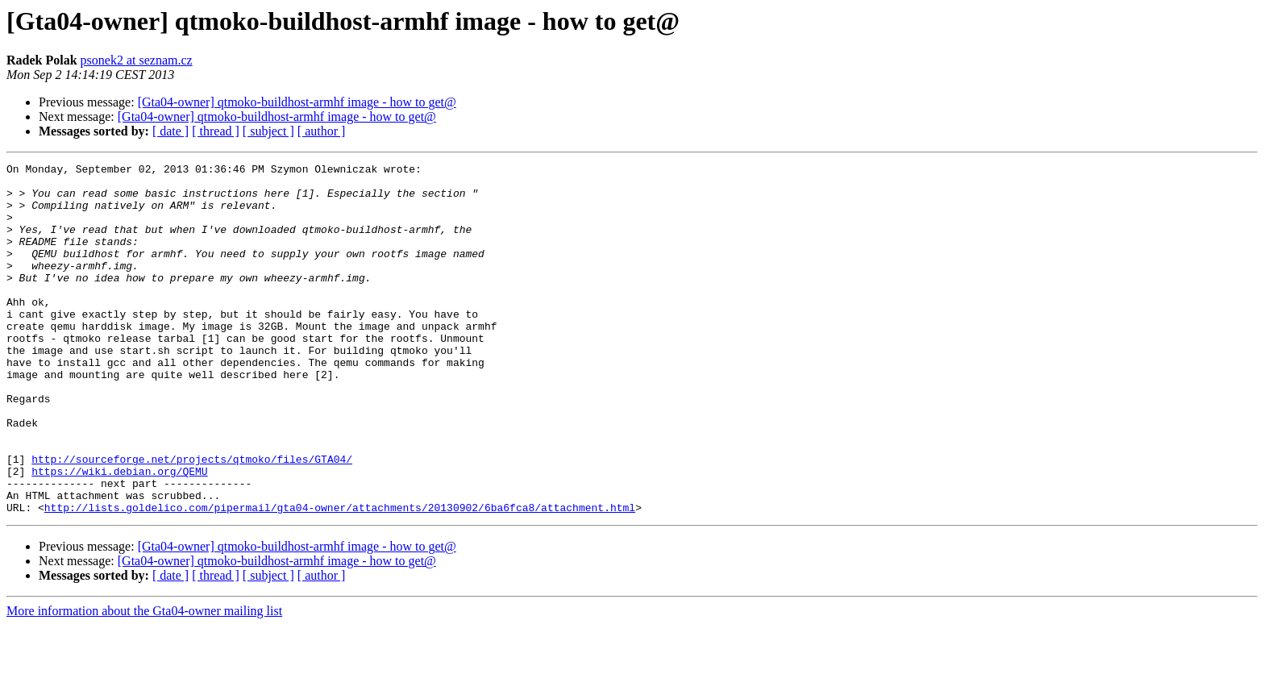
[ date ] (170, 131)
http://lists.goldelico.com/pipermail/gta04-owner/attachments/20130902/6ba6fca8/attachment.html (339, 577)
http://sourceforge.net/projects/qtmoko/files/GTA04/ (191, 519)
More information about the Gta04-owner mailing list (144, 681)
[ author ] (321, 131)
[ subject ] (268, 131)
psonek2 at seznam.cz (137, 60)
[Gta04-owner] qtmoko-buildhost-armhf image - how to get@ (297, 102)
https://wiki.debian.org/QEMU (119, 533)
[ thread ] (215, 131)
